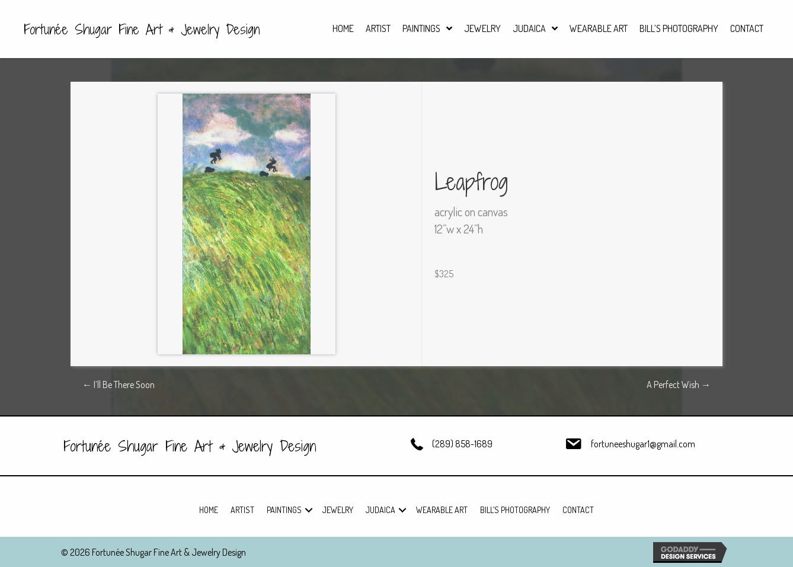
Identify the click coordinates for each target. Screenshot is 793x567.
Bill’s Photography (515, 510)
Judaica (380, 510)
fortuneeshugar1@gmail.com (643, 444)
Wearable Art (442, 510)
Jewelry (337, 510)
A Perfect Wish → (679, 384)
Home (208, 510)
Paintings (284, 510)
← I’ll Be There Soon (118, 384)
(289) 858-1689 (462, 444)
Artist (242, 510)
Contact (578, 510)
